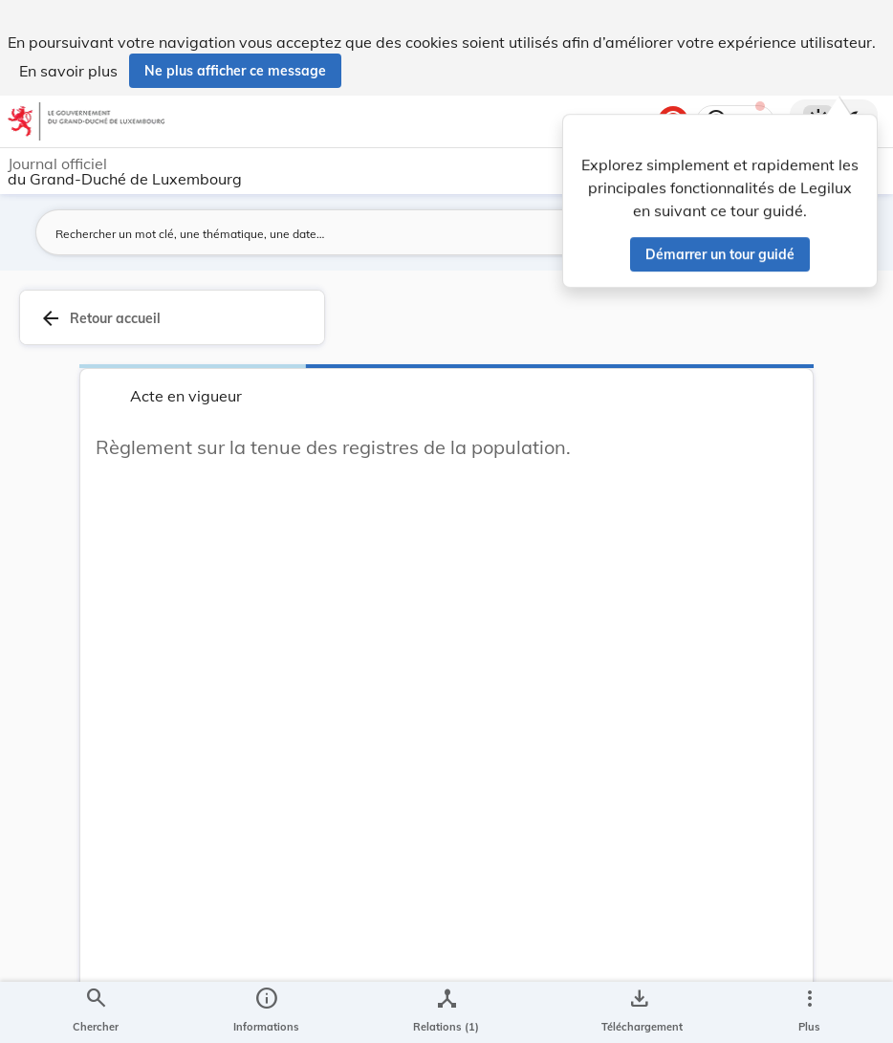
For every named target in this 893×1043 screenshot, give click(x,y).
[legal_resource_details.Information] (266, 1012)
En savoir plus (68, 70)
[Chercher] (96, 1012)
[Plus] (808, 1012)
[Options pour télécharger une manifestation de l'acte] (638, 1012)
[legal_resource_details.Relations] (446, 1012)
